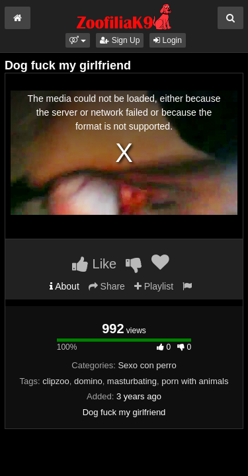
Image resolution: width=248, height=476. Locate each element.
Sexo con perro (147, 365)
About (64, 286)
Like (94, 264)
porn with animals (194, 381)
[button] (77, 40)
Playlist (153, 286)
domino (88, 381)
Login (167, 40)
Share (107, 286)
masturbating (132, 381)
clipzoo (55, 381)
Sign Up (120, 40)
